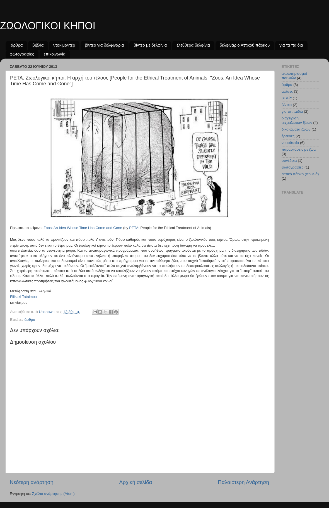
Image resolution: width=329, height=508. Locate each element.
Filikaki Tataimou (23, 297)
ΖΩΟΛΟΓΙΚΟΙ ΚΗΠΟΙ (47, 26)
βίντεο (287, 105)
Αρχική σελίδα (135, 482)
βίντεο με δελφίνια (150, 45)
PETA (133, 228)
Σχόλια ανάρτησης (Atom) (53, 494)
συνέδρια (289, 160)
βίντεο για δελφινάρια (104, 45)
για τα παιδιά (291, 45)
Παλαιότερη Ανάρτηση (243, 482)
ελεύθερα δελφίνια (193, 45)
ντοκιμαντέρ (64, 45)
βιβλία (37, 45)
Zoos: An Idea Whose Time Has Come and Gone (82, 228)
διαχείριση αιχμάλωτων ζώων (297, 120)
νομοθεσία (290, 143)
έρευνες (288, 136)
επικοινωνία (55, 54)
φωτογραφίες (22, 54)
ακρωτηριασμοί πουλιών (294, 75)
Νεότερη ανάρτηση (32, 482)
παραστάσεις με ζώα (299, 149)
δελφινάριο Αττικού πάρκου (245, 45)
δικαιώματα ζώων (296, 129)
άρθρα (17, 45)
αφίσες (287, 91)
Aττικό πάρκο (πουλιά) (300, 174)
